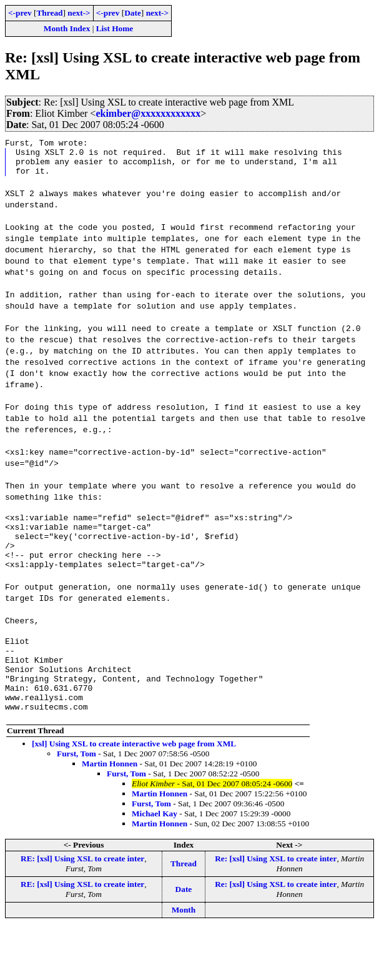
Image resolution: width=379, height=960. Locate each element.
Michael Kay (154, 845)
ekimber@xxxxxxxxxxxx (148, 113)
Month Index (67, 28)
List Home (115, 28)
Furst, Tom (76, 785)
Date (132, 12)
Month (184, 941)
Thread (49, 12)
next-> (78, 12)
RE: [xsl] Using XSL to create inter (82, 890)
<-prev (20, 12)
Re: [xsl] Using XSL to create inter (276, 890)
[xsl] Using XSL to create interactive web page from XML (134, 775)
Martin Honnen (109, 795)
